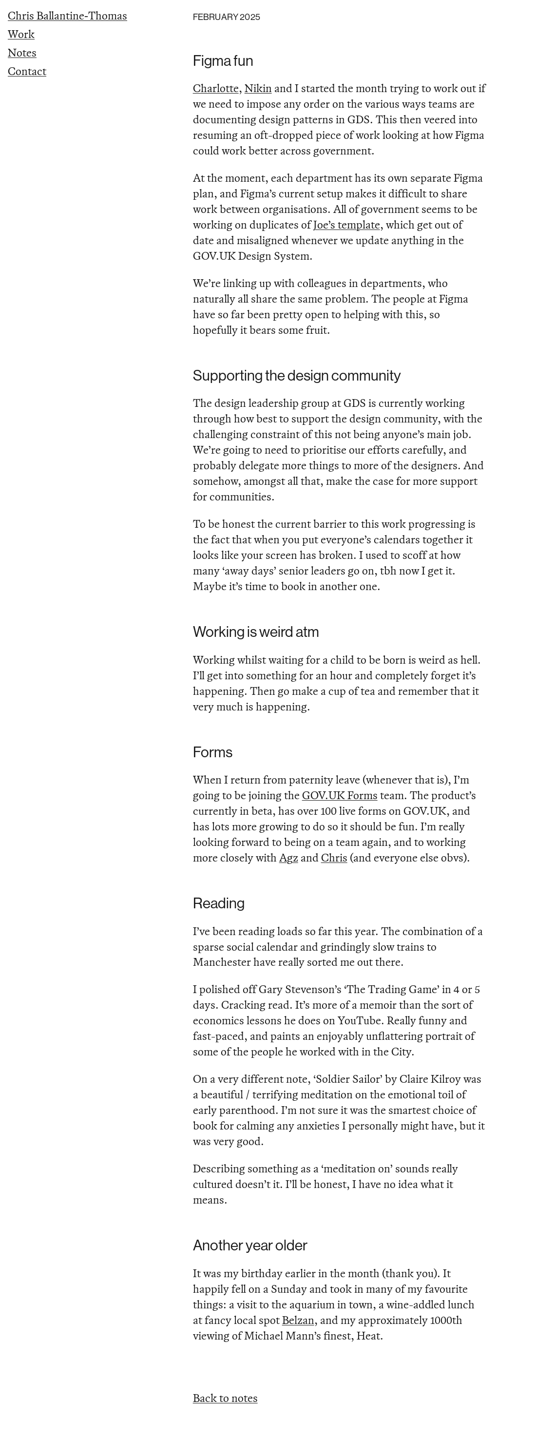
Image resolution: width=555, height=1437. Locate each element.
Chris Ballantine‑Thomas (67, 15)
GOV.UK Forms (340, 795)
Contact (27, 71)
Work (21, 34)
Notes (22, 52)
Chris (334, 857)
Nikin (258, 88)
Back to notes (225, 1398)
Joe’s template (346, 224)
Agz (288, 857)
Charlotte (216, 88)
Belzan (298, 1320)
